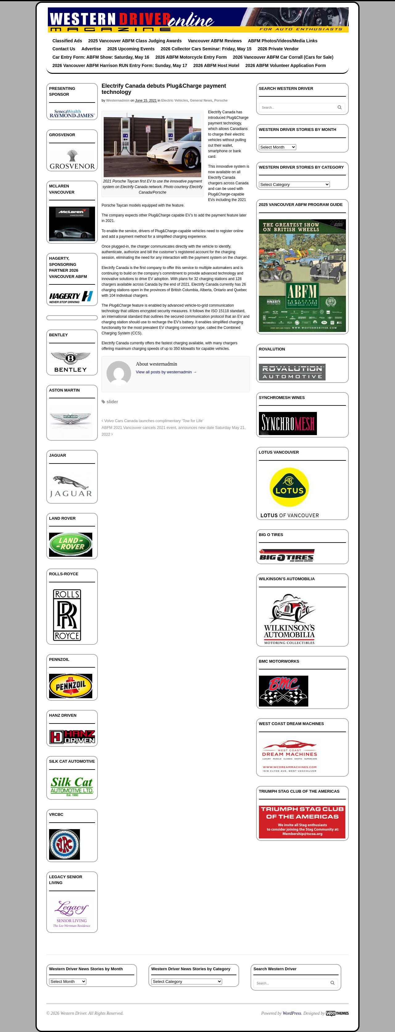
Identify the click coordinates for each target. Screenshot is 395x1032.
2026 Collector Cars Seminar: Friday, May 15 (206, 48)
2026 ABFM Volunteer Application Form (285, 65)
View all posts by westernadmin (166, 372)
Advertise (91, 48)
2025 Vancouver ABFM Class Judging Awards (135, 40)
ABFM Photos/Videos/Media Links (282, 40)
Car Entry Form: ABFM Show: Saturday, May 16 (100, 57)
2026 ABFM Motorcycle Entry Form (191, 57)
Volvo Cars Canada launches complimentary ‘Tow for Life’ (152, 421)
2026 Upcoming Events (131, 48)
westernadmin (118, 100)
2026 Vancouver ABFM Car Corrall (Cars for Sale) (283, 57)
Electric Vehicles (174, 100)
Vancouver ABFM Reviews (215, 40)
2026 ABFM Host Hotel (216, 65)
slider (112, 401)
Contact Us (63, 48)
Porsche (220, 100)
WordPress (292, 1013)
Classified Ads (67, 40)
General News (201, 100)
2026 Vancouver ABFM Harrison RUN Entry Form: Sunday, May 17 (119, 65)
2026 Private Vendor (278, 48)
